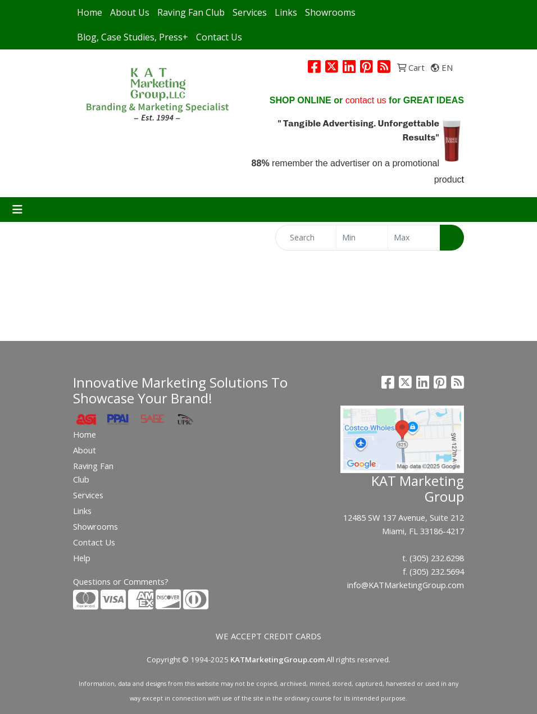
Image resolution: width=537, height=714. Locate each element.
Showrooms (330, 12)
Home (89, 12)
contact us (365, 100)
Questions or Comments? (121, 581)
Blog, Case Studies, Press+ (132, 37)
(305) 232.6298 (436, 557)
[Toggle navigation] (17, 209)
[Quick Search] (305, 238)
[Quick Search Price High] (414, 238)
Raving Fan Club (191, 12)
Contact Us (219, 37)
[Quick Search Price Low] (362, 238)
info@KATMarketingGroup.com (405, 584)
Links (286, 12)
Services (250, 12)
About (84, 450)
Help (81, 557)
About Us (129, 12)
